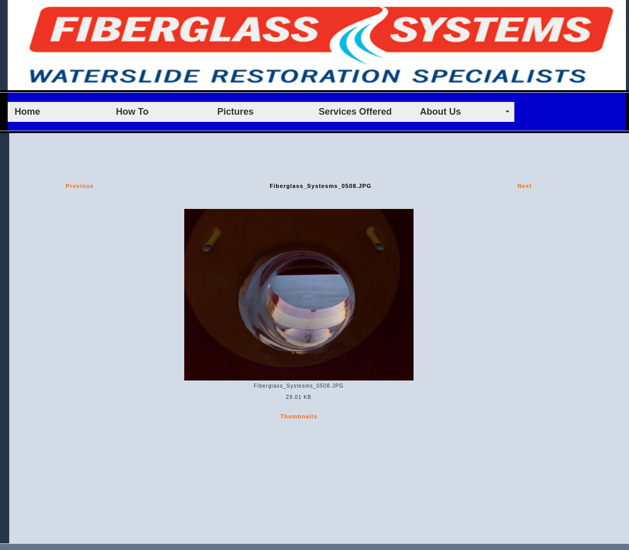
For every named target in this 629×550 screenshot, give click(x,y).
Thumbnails (298, 416)
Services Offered (355, 112)
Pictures (236, 112)
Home (27, 112)
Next (524, 186)
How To (132, 112)
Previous (80, 186)
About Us (440, 112)
